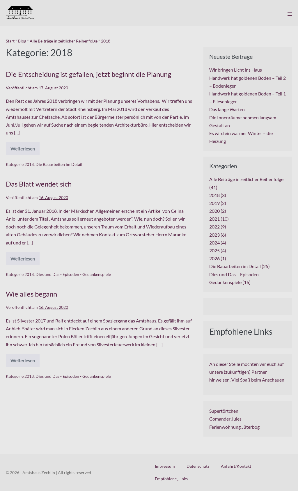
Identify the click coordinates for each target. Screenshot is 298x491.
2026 (214, 258)
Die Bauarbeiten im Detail (59, 164)
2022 (214, 226)
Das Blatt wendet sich (39, 184)
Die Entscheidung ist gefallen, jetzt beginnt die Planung (88, 74)
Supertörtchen (223, 411)
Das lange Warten (227, 109)
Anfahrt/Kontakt (236, 466)
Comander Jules (225, 418)
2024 (214, 242)
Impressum (165, 466)
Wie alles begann (31, 294)
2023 (214, 234)
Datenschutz (198, 466)
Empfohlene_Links (171, 478)
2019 (214, 203)
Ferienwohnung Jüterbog (234, 427)
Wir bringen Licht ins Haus (235, 69)
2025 (214, 250)
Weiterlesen (25, 150)
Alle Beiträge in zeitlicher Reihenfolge (246, 179)
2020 (214, 211)
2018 (29, 164)
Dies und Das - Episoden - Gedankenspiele (73, 274)
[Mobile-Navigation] (290, 13)
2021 (214, 218)
